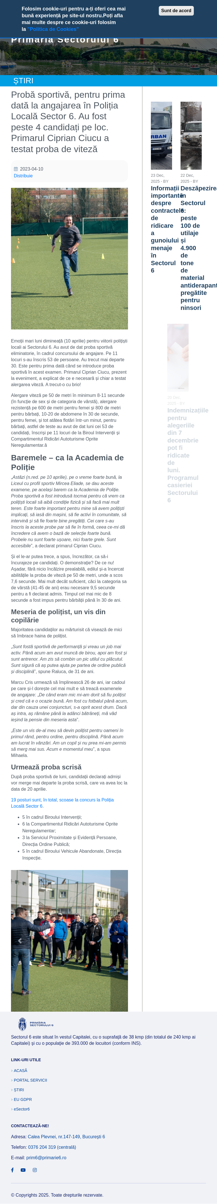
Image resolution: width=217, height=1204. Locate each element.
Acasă (20, 1070)
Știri (19, 1090)
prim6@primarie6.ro (46, 1157)
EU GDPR (23, 1099)
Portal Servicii (30, 1080)
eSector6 (22, 1109)
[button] (69, 940)
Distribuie (23, 175)
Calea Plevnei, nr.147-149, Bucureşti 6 (66, 1136)
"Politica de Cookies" (53, 29)
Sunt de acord (176, 10)
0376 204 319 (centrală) (52, 1147)
